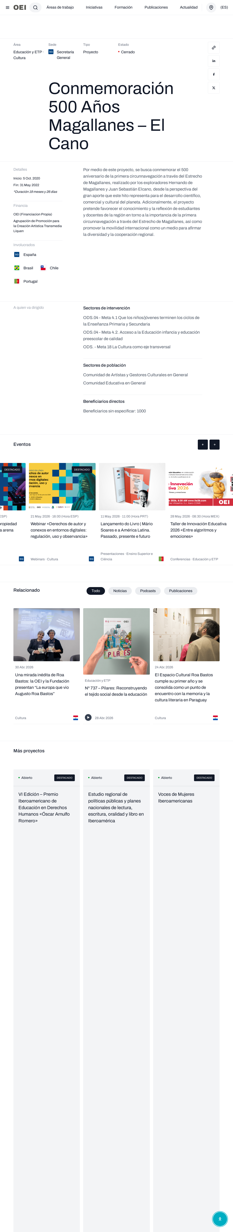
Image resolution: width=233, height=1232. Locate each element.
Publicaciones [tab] (180, 591)
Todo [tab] (96, 591)
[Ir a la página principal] (19, 7)
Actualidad (189, 7)
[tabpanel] (116, 666)
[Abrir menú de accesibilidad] (220, 1219)
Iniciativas (94, 7)
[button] (203, 445)
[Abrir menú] (7, 7)
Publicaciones (156, 7)
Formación (123, 7)
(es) (224, 7)
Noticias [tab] (120, 591)
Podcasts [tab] (148, 591)
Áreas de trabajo (60, 7)
